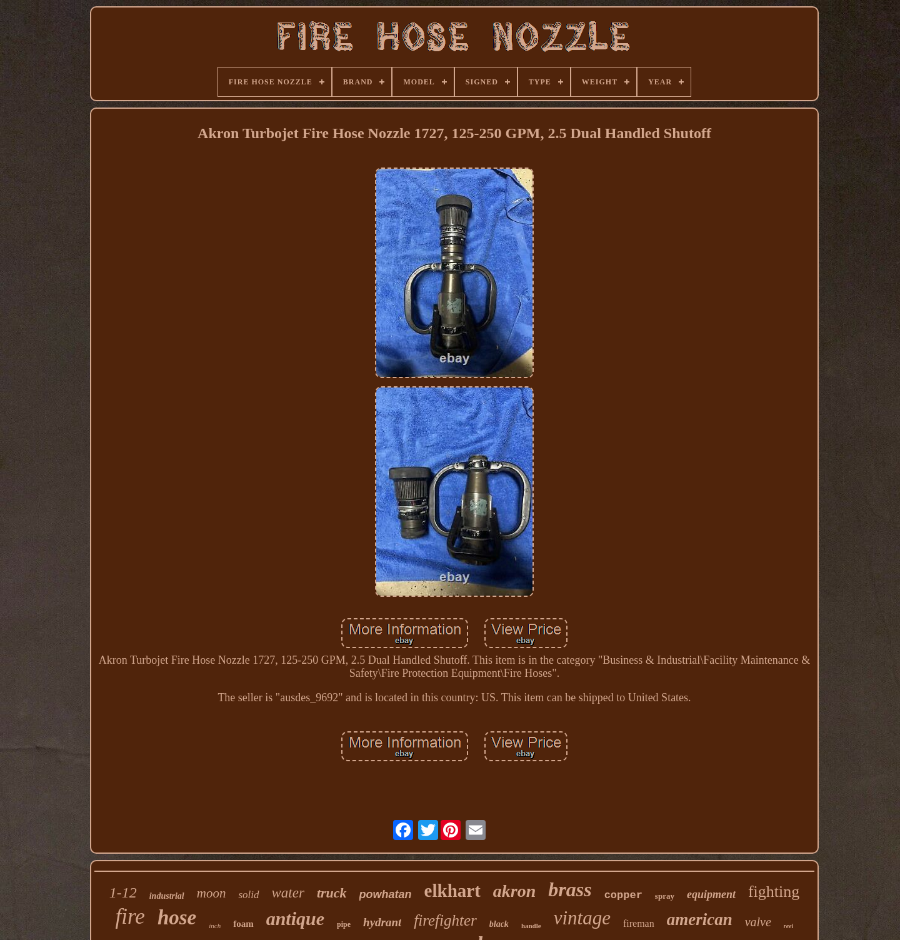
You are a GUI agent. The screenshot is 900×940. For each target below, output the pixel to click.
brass (569, 889)
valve (758, 922)
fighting (773, 891)
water (288, 893)
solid (248, 895)
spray (664, 896)
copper (623, 895)
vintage (582, 918)
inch (215, 925)
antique (295, 918)
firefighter (445, 920)
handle (531, 925)
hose (177, 917)
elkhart (452, 891)
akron (514, 891)
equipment (711, 894)
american (699, 919)
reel (789, 925)
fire (130, 916)
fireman (638, 923)
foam (243, 924)
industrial (166, 896)
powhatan (385, 894)
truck (332, 893)
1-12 (123, 892)
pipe (344, 924)
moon (211, 893)
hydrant (382, 922)
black (499, 924)
